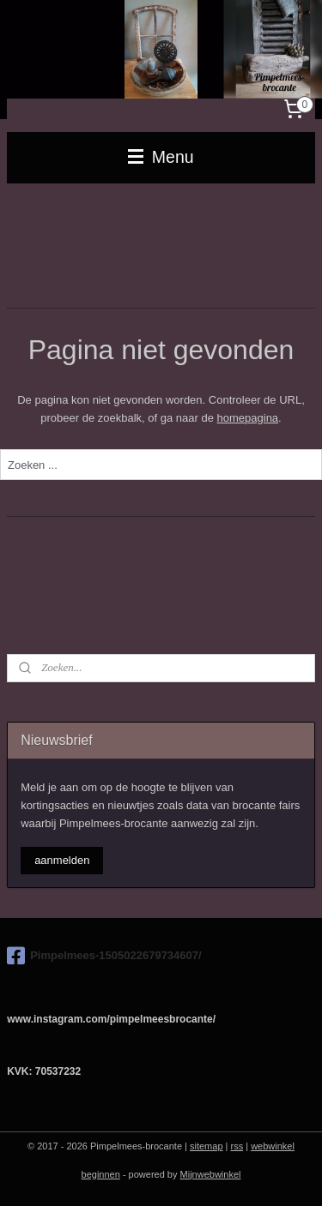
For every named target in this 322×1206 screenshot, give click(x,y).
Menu (160, 156)
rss (237, 1146)
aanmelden (61, 860)
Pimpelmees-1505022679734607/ (104, 955)
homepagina (248, 417)
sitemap (206, 1146)
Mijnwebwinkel (210, 1174)
